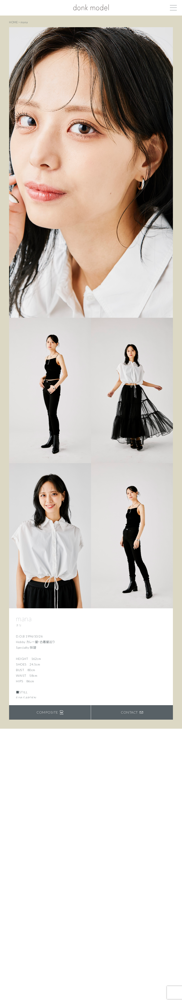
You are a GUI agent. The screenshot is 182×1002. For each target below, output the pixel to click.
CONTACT (132, 712)
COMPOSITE (50, 712)
